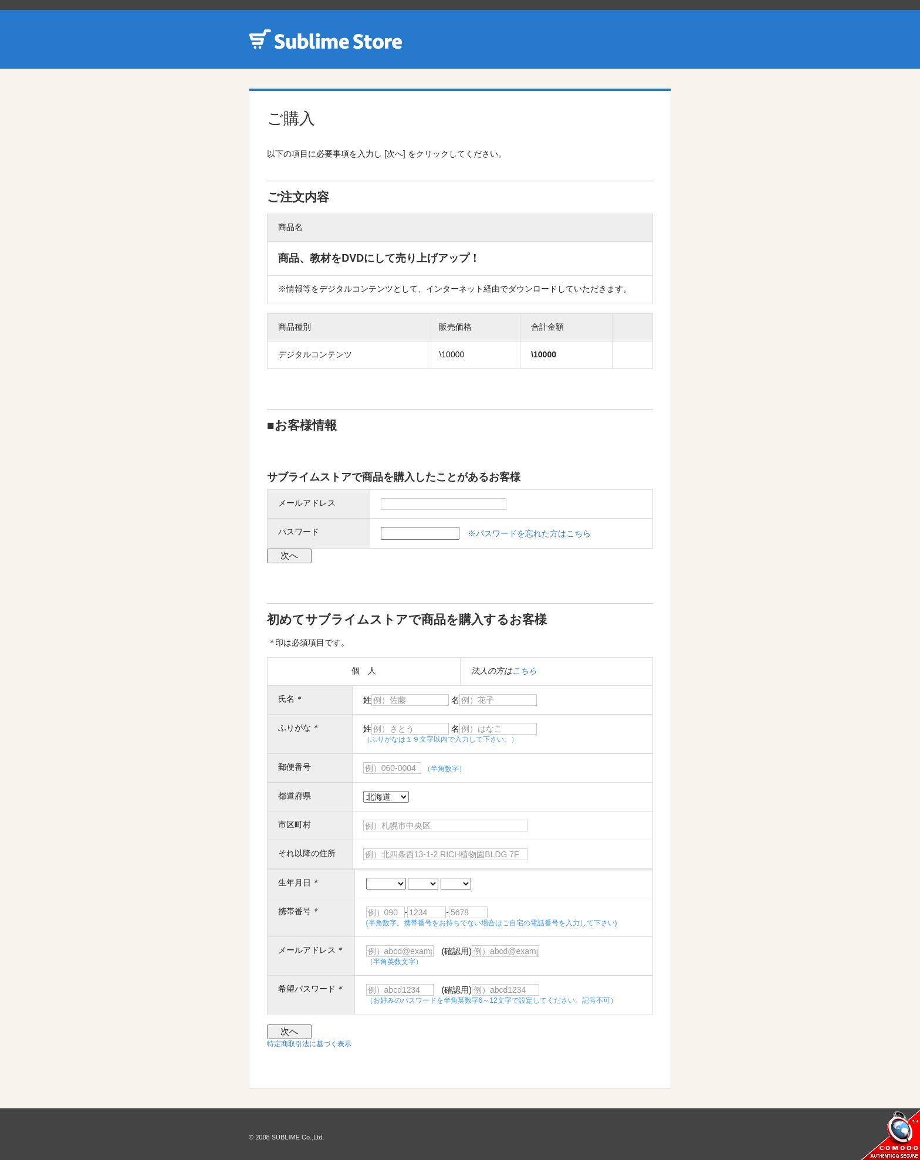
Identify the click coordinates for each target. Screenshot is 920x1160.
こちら (524, 670)
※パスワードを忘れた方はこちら (529, 533)
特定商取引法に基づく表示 (309, 1044)
